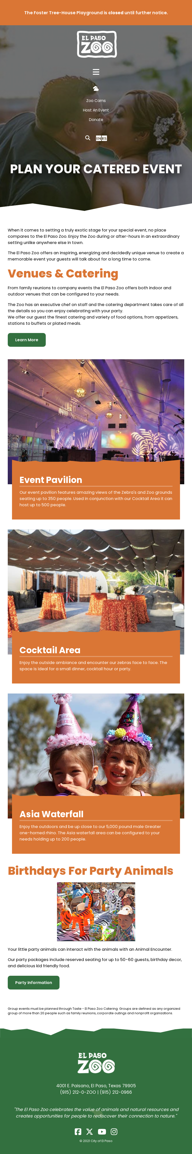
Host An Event (96, 110)
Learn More (26, 340)
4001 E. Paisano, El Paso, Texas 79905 (96, 1086)
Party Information (33, 983)
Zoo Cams (96, 100)
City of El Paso (101, 1141)
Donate (96, 119)
